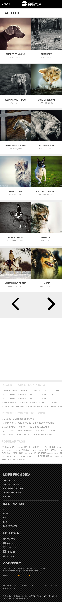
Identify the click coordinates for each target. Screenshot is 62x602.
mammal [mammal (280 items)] (49, 453)
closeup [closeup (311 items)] (16, 450)
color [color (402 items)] (23, 450)
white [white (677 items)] (5, 459)
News (5, 513)
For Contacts (10, 526)
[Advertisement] (31, 349)
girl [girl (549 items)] (21, 453)
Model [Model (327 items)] (57, 453)
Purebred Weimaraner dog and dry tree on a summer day (46, 54)
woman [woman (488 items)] (14, 459)
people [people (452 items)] (26, 456)
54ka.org (30, 596)
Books (6, 517)
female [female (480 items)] (15, 453)
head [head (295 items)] (31, 453)
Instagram (12, 547)
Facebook (12, 543)
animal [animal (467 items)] (6, 447)
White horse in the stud (15, 146)
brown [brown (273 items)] (9, 450)
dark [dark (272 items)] (34, 450)
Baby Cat (46, 237)
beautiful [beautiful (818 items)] (48, 447)
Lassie (46, 283)
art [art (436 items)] (12, 447)
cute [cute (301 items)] (29, 450)
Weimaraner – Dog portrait (15, 100)
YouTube (11, 556)
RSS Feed (18, 588)
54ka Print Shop (11, 480)
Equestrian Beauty (38, 585)
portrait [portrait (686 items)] (43, 456)
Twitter (11, 539)
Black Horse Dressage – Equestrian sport (15, 237)
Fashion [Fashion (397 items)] (6, 453)
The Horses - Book (12, 492)
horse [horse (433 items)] (36, 453)
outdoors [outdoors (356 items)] (17, 456)
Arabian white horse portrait (46, 146)
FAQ (5, 522)
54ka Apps (8, 496)
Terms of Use (49, 596)
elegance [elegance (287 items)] (41, 450)
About (6, 509)
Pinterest (11, 552)
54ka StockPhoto (11, 484)
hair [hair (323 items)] (26, 453)
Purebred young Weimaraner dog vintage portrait (15, 54)
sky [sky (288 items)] (57, 457)
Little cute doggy (46, 191)
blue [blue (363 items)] (4, 450)
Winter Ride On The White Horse (15, 283)
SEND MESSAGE (23, 575)
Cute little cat (46, 100)
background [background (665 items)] (32, 447)
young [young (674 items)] (23, 459)
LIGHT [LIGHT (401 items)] (43, 453)
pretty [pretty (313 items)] (53, 456)
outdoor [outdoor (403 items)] (6, 456)
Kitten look (15, 191)
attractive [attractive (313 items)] (19, 447)
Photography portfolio (15, 488)
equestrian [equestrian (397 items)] (51, 450)
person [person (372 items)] (33, 456)
